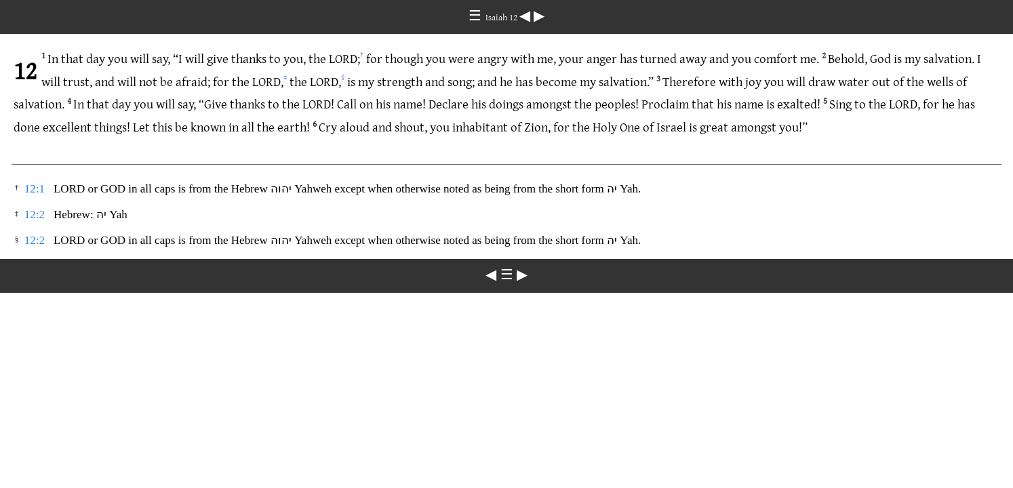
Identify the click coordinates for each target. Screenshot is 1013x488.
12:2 (34, 214)
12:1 (34, 188)
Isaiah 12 (502, 17)
